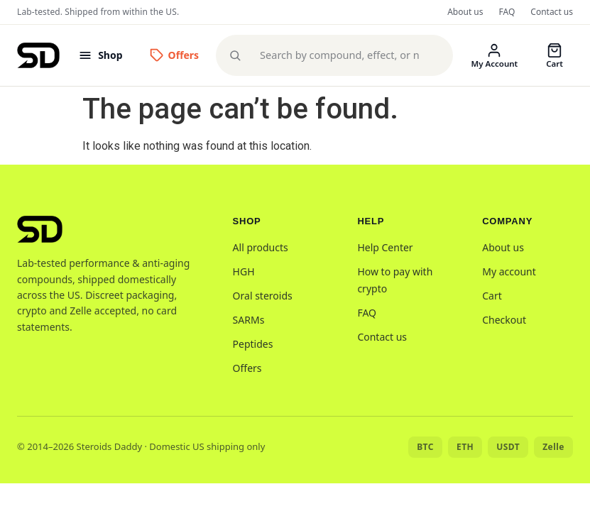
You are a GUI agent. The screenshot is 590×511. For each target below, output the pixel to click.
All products (260, 247)
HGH (244, 271)
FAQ (507, 12)
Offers (247, 368)
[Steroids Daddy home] (38, 55)
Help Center (385, 247)
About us (465, 12)
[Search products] (343, 55)
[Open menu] (100, 55)
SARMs (249, 319)
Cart (492, 295)
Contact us (551, 12)
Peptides (253, 344)
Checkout (504, 319)
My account (509, 271)
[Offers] (174, 55)
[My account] (494, 55)
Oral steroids (263, 295)
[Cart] (554, 55)
